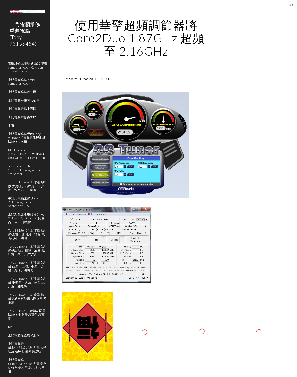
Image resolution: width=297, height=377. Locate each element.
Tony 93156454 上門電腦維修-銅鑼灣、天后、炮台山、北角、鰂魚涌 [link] (27, 282)
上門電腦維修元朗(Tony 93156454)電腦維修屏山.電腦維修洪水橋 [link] (27, 137)
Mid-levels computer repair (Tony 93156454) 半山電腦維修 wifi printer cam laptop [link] (26, 153)
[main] (136, 38)
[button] (292, 5)
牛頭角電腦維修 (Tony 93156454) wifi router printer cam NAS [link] (23, 202)
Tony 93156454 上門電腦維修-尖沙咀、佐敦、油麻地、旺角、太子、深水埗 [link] (27, 250)
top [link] (10, 327)
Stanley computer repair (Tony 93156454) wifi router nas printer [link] (27, 170)
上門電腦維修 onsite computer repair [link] (22, 81)
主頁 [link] (11, 125)
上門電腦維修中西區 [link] (22, 108)
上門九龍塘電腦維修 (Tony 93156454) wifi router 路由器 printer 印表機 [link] (26, 218)
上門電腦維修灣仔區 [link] (22, 92)
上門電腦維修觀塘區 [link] (22, 117)
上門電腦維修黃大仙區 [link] (24, 100)
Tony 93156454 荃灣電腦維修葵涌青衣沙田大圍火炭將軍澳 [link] (27, 298)
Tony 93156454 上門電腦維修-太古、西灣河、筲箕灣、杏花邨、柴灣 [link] (27, 234)
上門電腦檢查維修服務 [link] (24, 335)
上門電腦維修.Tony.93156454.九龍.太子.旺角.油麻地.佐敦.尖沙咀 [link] (27, 347)
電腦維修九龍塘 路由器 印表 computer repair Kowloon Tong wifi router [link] (27, 67)
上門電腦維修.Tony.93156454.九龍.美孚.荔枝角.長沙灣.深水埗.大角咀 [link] (27, 365)
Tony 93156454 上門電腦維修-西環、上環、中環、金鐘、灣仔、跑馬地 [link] (27, 266)
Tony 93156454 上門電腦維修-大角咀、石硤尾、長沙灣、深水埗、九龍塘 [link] (27, 186)
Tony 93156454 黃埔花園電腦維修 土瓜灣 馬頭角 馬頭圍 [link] (27, 314)
